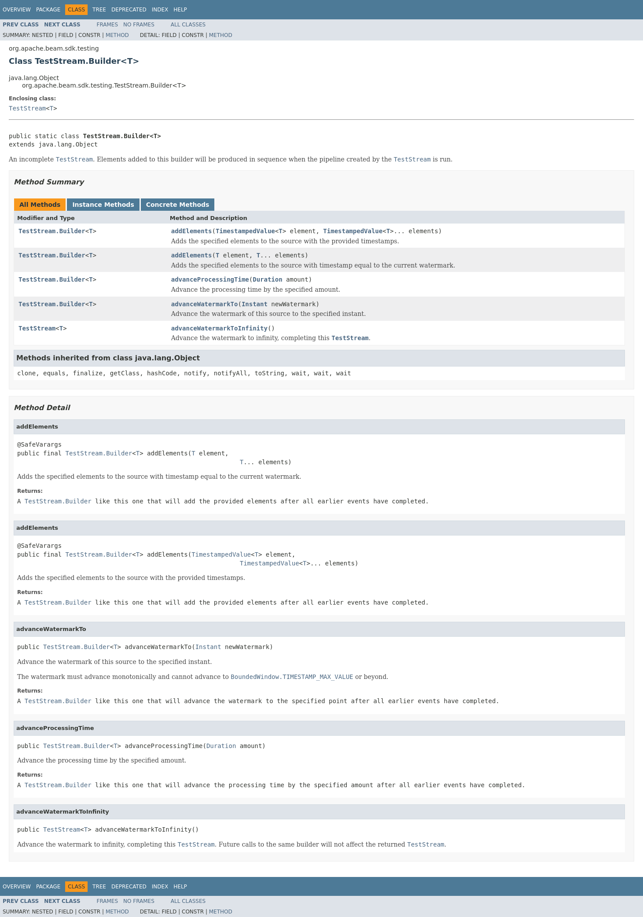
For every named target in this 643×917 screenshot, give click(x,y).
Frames (107, 25)
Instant (255, 304)
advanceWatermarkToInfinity (219, 328)
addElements (191, 231)
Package (48, 10)
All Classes (188, 25)
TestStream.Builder (51, 231)
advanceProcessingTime (210, 279)
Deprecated (129, 10)
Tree (99, 10)
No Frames (138, 25)
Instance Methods (103, 204)
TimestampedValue (245, 231)
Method (117, 35)
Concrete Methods (177, 204)
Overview (17, 10)
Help (180, 10)
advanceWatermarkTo (204, 304)
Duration (267, 279)
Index (160, 10)
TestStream (27, 108)
